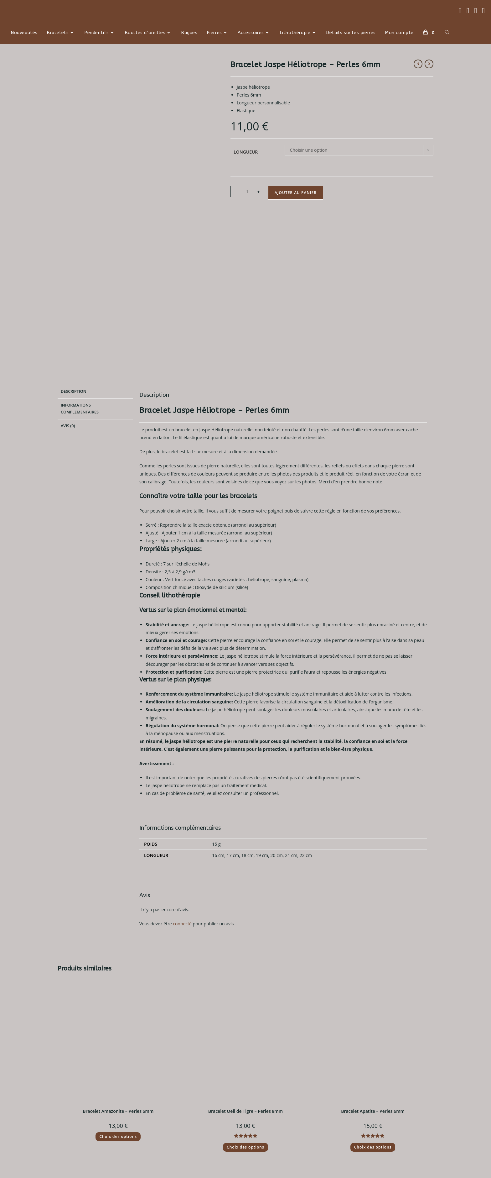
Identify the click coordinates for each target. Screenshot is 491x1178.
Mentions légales (173, 1116)
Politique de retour (81, 1109)
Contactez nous (266, 1101)
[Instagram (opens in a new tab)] (475, 10)
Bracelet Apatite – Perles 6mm (373, 1006)
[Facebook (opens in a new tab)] (460, 10)
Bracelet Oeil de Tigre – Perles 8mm (245, 1006)
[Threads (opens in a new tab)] (468, 10)
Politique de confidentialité (183, 1101)
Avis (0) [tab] (68, 319)
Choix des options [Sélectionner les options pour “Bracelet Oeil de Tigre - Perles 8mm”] (245, 1041)
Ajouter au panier (296, 192)
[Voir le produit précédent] (418, 64)
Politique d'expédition (84, 1101)
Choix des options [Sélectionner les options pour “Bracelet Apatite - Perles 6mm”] (373, 1041)
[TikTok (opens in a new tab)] (483, 10)
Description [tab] (73, 285)
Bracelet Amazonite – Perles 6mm (118, 1006)
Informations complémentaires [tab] (80, 302)
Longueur (246, 152)
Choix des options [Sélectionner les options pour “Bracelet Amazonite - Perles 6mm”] (118, 1031)
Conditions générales (177, 1109)
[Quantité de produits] (247, 191)
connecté (182, 818)
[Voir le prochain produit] (429, 64)
